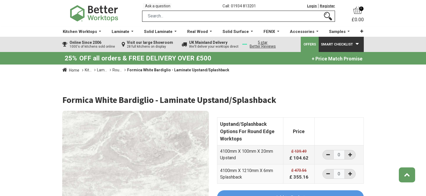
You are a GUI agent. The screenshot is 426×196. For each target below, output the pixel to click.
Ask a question (160, 7)
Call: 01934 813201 (241, 7)
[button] (358, 35)
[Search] (328, 20)
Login (310, 7)
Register (327, 7)
